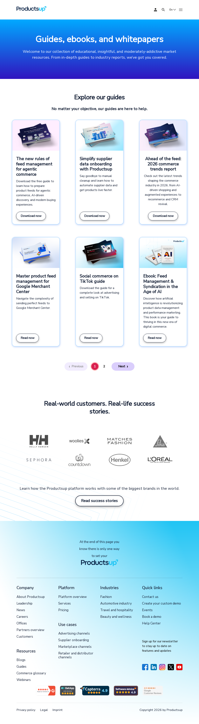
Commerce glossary (31, 673)
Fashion (106, 597)
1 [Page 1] (95, 366)
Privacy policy (26, 710)
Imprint (57, 710)
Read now (27, 338)
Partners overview (30, 630)
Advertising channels (74, 634)
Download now (31, 216)
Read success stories (99, 500)
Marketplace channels (74, 647)
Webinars (24, 680)
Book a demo (151, 617)
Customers (25, 637)
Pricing (63, 610)
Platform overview (72, 597)
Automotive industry (116, 604)
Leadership (24, 604)
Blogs (21, 660)
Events (147, 610)
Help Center (151, 623)
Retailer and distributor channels (75, 655)
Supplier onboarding (73, 640)
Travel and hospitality (116, 610)
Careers (22, 617)
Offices (22, 623)
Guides (21, 667)
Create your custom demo (161, 604)
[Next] (123, 366)
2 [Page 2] (104, 366)
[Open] (163, 10)
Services (64, 604)
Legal (44, 710)
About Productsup (31, 597)
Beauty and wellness (116, 617)
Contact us (150, 597)
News (21, 610)
